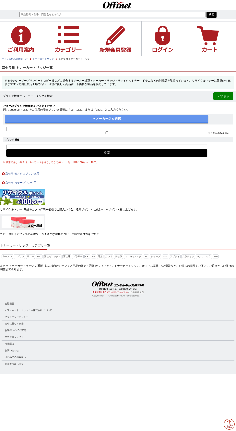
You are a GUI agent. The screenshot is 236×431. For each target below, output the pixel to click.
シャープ (155, 256)
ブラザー (78, 256)
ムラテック (188, 256)
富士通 (66, 256)
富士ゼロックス (52, 256)
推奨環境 (9, 343)
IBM (216, 256)
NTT (165, 256)
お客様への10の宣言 (15, 330)
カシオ (108, 256)
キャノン (7, 256)
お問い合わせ (12, 350)
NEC (39, 256)
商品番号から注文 (14, 363)
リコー (30, 256)
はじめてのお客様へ (15, 357)
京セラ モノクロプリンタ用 (22, 173)
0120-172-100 (109, 289)
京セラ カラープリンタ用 (20, 182)
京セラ (118, 256)
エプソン (19, 256)
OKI (87, 256)
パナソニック (204, 256)
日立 (100, 256)
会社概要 (9, 303)
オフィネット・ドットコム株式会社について (28, 310)
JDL (146, 256)
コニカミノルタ (133, 256)
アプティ (175, 256)
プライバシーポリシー (16, 317)
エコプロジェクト (14, 337)
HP (93, 256)
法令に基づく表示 (14, 323)
